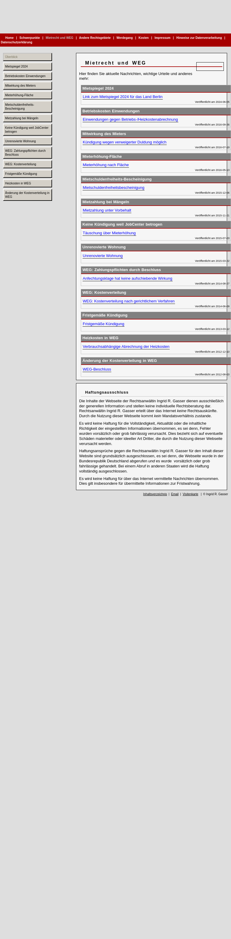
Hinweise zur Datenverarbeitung (199, 37)
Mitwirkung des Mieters (20, 85)
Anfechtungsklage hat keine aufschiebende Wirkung (127, 278)
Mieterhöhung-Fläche (19, 95)
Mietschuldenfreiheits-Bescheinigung (19, 106)
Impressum (162, 37)
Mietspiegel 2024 (16, 66)
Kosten (143, 37)
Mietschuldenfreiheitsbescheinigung (114, 187)
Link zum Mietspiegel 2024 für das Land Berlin (123, 96)
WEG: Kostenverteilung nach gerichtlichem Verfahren (129, 301)
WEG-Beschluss (97, 369)
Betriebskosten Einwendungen (25, 76)
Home (9, 37)
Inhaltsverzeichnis (155, 494)
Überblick (11, 57)
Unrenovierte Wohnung (20, 141)
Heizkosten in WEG (18, 183)
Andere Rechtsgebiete (95, 37)
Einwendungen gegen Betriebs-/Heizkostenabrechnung (130, 119)
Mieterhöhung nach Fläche (106, 165)
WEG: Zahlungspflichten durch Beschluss (25, 152)
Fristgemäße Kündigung (21, 173)
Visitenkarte (190, 494)
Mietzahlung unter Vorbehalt (107, 210)
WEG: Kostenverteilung (20, 164)
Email (175, 494)
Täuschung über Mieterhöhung (109, 233)
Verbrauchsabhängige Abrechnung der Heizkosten (126, 346)
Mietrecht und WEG (59, 37)
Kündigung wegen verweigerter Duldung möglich (125, 142)
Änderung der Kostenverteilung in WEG (27, 194)
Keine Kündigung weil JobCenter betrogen (26, 129)
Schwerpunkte (30, 37)
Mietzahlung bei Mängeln (21, 118)
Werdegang (125, 37)
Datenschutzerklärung (16, 42)
